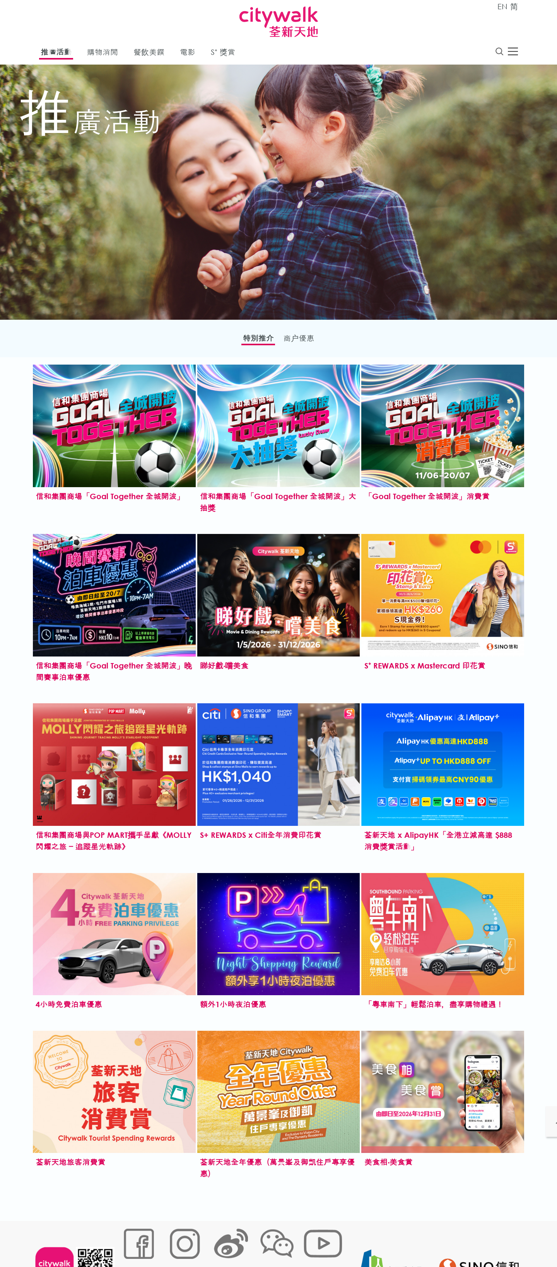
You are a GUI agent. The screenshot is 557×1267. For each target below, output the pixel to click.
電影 (187, 53)
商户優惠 (303, 340)
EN (502, 6)
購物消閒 (102, 53)
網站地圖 (130, 1241)
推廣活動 (56, 53)
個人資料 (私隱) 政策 (241, 1241)
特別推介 (253, 340)
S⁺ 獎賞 (223, 53)
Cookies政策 (163, 1241)
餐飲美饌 (148, 53)
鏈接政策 (197, 1241)
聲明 (278, 1241)
